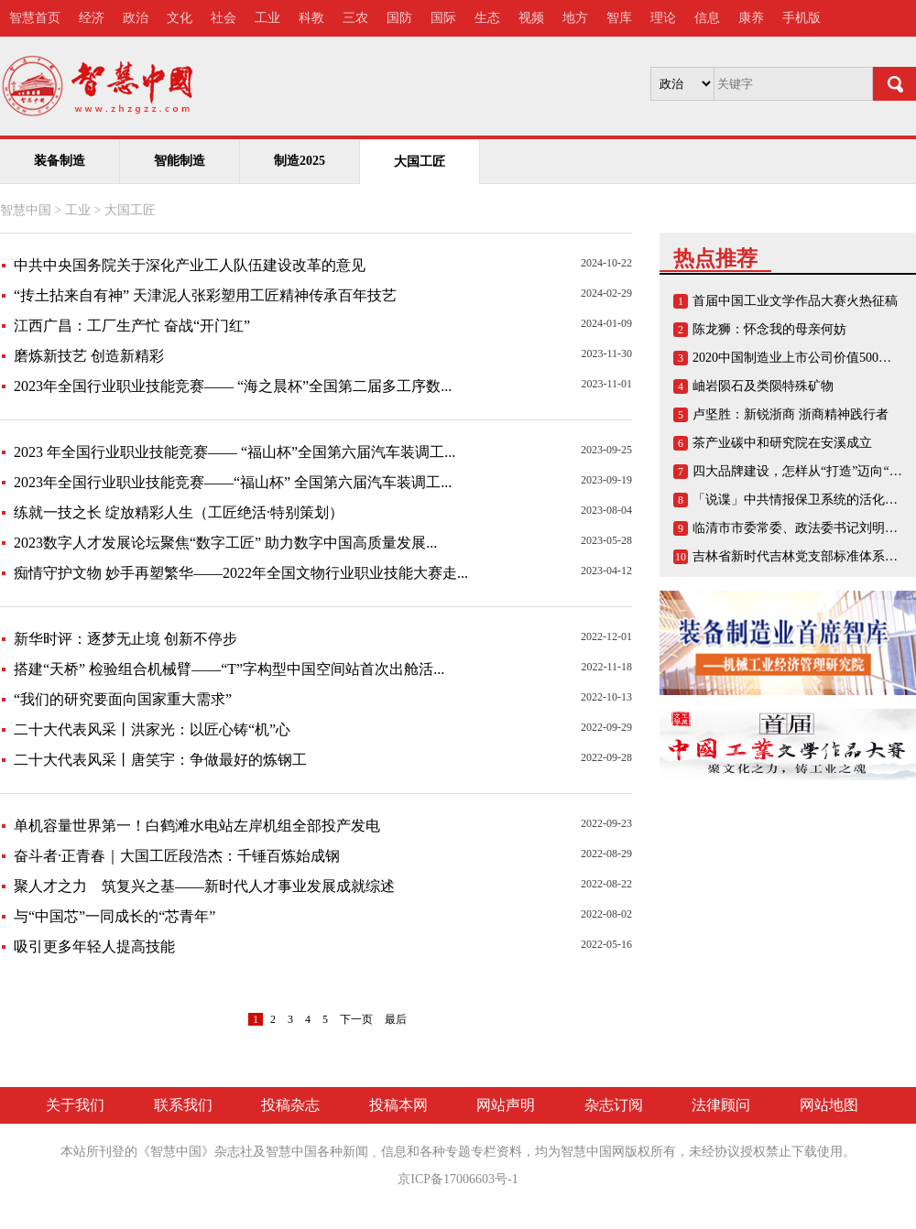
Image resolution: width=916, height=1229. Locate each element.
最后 (396, 1019)
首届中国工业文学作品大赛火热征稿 (795, 301)
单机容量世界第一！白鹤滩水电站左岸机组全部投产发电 (197, 825)
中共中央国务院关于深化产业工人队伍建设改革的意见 (189, 265)
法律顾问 (721, 1105)
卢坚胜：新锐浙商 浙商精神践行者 (790, 414)
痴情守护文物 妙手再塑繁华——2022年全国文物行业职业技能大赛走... (241, 573)
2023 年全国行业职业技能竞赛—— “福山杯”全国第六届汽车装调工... (234, 452)
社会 (223, 18)
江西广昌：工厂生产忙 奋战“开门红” (132, 325)
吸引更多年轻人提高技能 (94, 946)
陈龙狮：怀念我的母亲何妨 (769, 329)
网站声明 (505, 1105)
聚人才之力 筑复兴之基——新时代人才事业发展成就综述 (204, 886)
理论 (663, 18)
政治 (135, 18)
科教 (311, 18)
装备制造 (59, 161)
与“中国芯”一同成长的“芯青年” (114, 916)
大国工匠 (130, 210)
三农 (355, 18)
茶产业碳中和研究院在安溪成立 (782, 443)
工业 (267, 18)
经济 (91, 18)
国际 (443, 18)
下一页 (356, 1019)
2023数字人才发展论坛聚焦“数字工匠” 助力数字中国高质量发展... (225, 542)
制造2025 (299, 161)
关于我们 (75, 1105)
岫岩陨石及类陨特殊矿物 (763, 386)
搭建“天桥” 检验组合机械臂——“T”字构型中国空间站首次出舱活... (229, 669)
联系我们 (183, 1105)
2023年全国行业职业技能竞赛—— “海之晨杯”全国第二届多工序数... (233, 386)
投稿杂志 (290, 1105)
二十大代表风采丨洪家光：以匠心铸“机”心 (152, 729)
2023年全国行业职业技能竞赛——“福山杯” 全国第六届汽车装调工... (233, 482)
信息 (707, 18)
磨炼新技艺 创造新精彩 (89, 356)
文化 (179, 18)
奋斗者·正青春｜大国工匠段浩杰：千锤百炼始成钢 (177, 856)
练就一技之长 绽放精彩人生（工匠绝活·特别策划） (179, 512)
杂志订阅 (613, 1105)
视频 (531, 18)
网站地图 (829, 1105)
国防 (399, 18)
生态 (487, 18)
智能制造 (179, 161)
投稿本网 (398, 1105)
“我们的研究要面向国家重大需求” (123, 699)
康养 (751, 18)
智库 (619, 18)
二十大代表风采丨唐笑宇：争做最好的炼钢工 (160, 759)
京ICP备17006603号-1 (458, 1179)
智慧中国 (25, 210)
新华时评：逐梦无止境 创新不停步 (125, 639)
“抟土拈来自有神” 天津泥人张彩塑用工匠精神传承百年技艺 (205, 295)
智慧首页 (34, 18)
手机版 (801, 18)
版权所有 (650, 1151)
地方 (575, 18)
